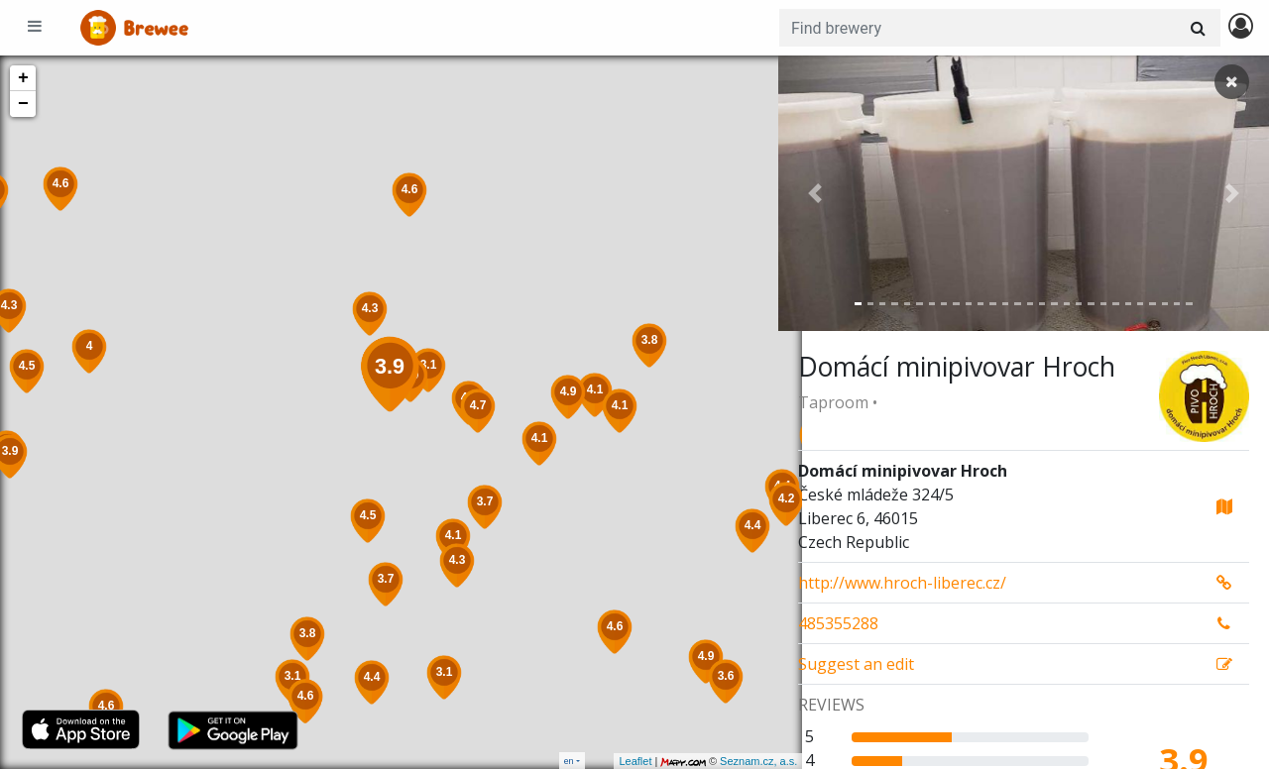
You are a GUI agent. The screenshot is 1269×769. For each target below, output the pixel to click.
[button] (815, 193)
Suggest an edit (856, 664)
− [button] (23, 104)
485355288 (838, 623)
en (569, 760)
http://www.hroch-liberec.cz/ (902, 583)
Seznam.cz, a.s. (734, 761)
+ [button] (23, 78)
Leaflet (611, 761)
